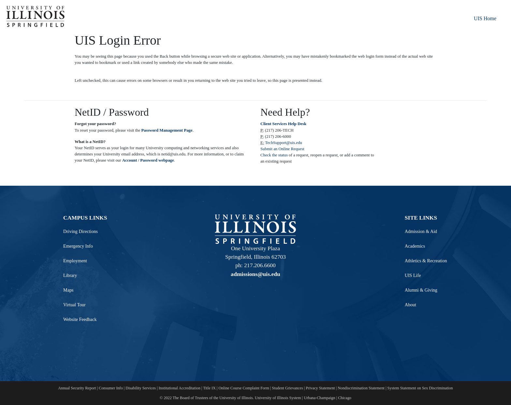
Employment (75, 260)
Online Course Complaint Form (243, 388)
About (410, 304)
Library (70, 275)
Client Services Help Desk (283, 124)
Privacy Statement (320, 388)
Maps (68, 290)
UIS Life (413, 275)
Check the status (274, 155)
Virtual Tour (74, 304)
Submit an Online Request (282, 149)
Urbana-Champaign (319, 398)
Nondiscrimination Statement (361, 388)
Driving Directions (80, 231)
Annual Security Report (77, 388)
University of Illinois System (278, 398)
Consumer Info (111, 388)
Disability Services (140, 388)
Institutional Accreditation (179, 388)
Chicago (344, 398)
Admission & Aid (421, 231)
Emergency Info (78, 246)
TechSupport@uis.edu (283, 142)
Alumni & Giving (421, 290)
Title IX (209, 388)
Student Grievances (287, 388)
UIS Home (485, 18)
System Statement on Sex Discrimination (420, 388)
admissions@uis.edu (255, 274)
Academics (415, 246)
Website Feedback (79, 319)
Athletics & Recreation (426, 260)
